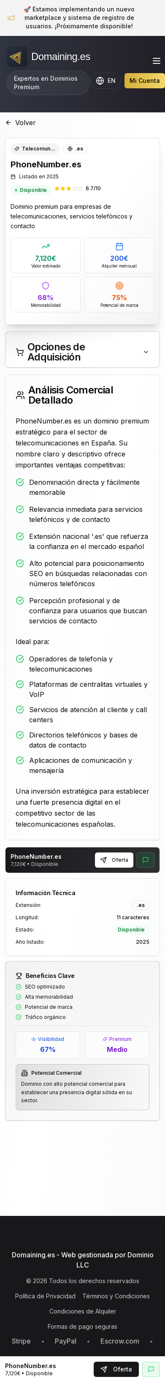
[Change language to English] (105, 81)
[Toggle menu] (156, 60)
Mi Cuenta (145, 80)
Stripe (21, 1341)
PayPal (65, 1341)
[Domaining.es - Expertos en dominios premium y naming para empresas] (48, 56)
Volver (20, 122)
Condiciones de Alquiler (82, 1311)
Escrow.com (119, 1341)
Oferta (114, 860)
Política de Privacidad (45, 1296)
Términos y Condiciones (116, 1296)
